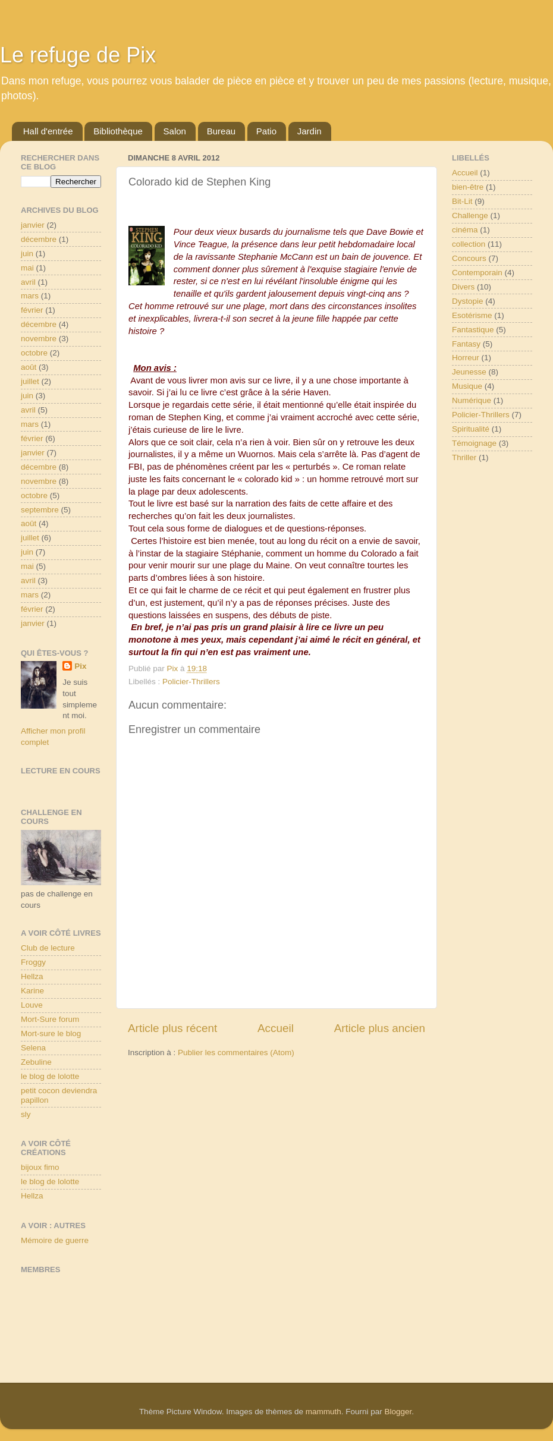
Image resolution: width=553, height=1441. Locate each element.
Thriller (464, 457)
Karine (32, 990)
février (32, 310)
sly (26, 1114)
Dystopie (467, 301)
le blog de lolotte (50, 1076)
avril (28, 282)
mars (30, 295)
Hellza (32, 976)
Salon (175, 131)
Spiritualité (470, 428)
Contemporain (477, 272)
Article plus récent (172, 1028)
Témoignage (474, 443)
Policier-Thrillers (191, 681)
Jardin (309, 131)
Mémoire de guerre (55, 1240)
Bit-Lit (462, 201)
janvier (33, 225)
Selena (33, 1047)
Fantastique (473, 329)
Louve (32, 1004)
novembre (38, 338)
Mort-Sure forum (50, 1019)
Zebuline (36, 1062)
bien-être (467, 187)
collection (468, 244)
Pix (80, 666)
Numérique (471, 400)
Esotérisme (472, 315)
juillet (30, 381)
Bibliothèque (118, 131)
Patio (266, 131)
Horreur (465, 357)
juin (27, 253)
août (28, 367)
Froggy (33, 962)
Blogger (398, 1411)
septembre (40, 509)
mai (27, 267)
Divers (463, 286)
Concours (469, 258)
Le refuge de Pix (78, 55)
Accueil (275, 1028)
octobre (34, 352)
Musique (467, 386)
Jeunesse (469, 371)
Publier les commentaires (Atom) (236, 1052)
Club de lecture (48, 947)
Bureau (221, 131)
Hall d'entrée (48, 131)
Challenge (470, 215)
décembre (38, 239)
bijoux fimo (40, 1167)
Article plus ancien (379, 1028)
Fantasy (466, 343)
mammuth (323, 1411)
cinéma (465, 229)
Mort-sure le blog (51, 1033)
